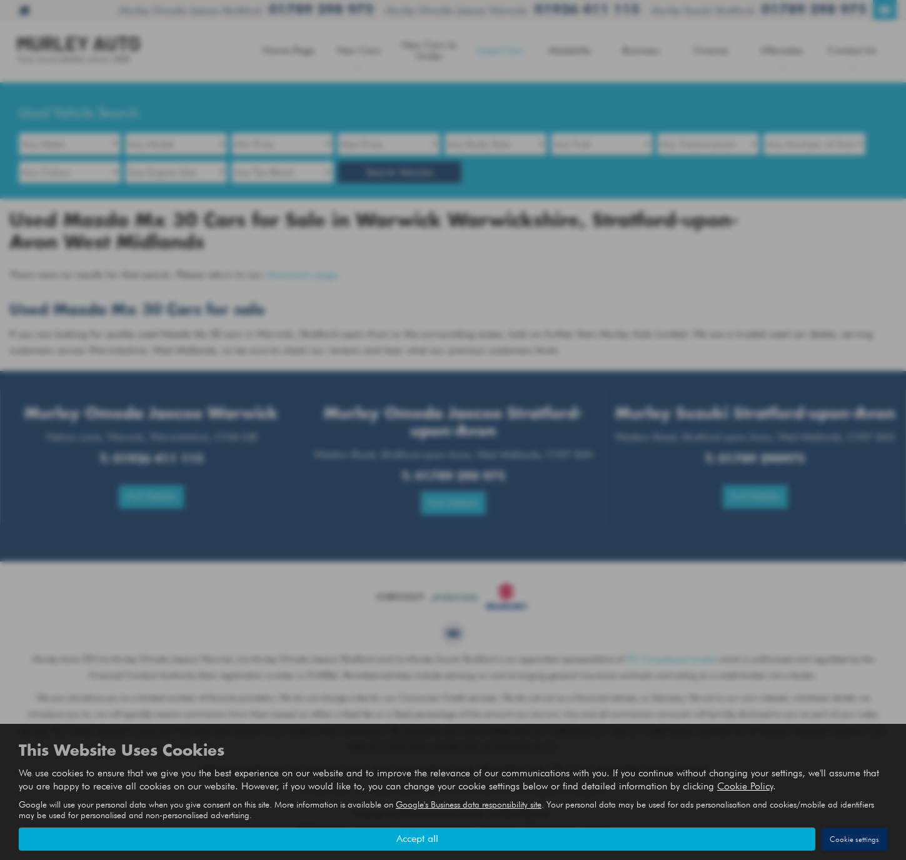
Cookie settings (854, 839)
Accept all (417, 838)
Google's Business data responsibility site (468, 804)
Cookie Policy (745, 786)
